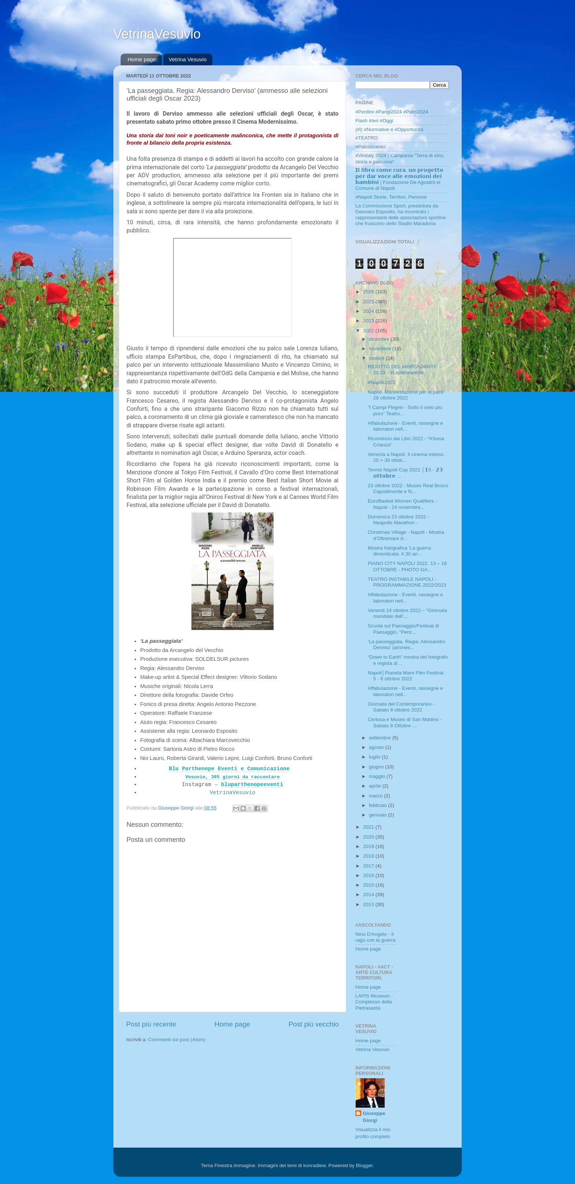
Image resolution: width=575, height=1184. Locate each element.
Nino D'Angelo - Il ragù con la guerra (375, 937)
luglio (375, 757)
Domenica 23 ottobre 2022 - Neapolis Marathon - (398, 519)
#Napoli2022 (382, 382)
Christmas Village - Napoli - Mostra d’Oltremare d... (406, 535)
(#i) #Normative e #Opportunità (389, 129)
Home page (142, 59)
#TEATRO (366, 138)
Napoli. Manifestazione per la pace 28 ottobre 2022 (406, 395)
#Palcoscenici (370, 146)
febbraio (378, 805)
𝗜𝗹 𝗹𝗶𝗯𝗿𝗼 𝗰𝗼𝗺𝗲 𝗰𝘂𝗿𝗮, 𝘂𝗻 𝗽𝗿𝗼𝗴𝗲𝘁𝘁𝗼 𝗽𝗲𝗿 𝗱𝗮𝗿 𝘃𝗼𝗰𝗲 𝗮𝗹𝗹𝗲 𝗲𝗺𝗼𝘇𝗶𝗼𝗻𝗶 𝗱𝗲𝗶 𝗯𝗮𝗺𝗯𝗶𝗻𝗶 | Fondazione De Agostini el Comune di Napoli (399, 179)
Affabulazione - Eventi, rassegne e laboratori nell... (405, 426)
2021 (369, 827)
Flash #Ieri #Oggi (374, 120)
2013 (369, 904)
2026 (369, 291)
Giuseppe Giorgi (374, 1117)
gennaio (378, 815)
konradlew (314, 1165)
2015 (369, 885)
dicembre (380, 339)
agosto (377, 747)
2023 (369, 320)
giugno (377, 767)
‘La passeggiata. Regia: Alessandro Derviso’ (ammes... (407, 644)
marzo (376, 796)
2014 (369, 894)
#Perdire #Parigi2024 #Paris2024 (391, 112)
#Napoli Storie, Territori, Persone (391, 197)
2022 (369, 330)
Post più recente (151, 1024)
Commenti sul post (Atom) (176, 1039)
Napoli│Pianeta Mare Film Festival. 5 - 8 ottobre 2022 (406, 675)
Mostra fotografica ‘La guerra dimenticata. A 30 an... (399, 551)
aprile (375, 786)
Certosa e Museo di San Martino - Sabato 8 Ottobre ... (405, 722)
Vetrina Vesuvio (187, 59)
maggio (378, 776)
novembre (380, 348)
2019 (369, 846)
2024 (369, 311)
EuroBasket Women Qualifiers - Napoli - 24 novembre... (402, 504)
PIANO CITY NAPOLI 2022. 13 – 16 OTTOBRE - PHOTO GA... (407, 566)
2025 (369, 301)
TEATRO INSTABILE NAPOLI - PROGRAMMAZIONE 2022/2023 (407, 582)
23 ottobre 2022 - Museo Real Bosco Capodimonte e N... (408, 488)
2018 (369, 856)
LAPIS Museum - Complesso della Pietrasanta (374, 1001)
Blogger (364, 1165)
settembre (380, 738)
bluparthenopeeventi (252, 784)
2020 (369, 837)
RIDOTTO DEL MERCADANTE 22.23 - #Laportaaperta (402, 369)
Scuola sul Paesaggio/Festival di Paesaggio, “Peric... (403, 628)
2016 (369, 875)
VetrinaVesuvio (157, 33)
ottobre (377, 358)
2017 (369, 866)
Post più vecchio (313, 1024)
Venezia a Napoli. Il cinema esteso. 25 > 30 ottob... (406, 457)
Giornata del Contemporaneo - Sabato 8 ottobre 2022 (401, 707)
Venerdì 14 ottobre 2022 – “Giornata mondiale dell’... (407, 613)
